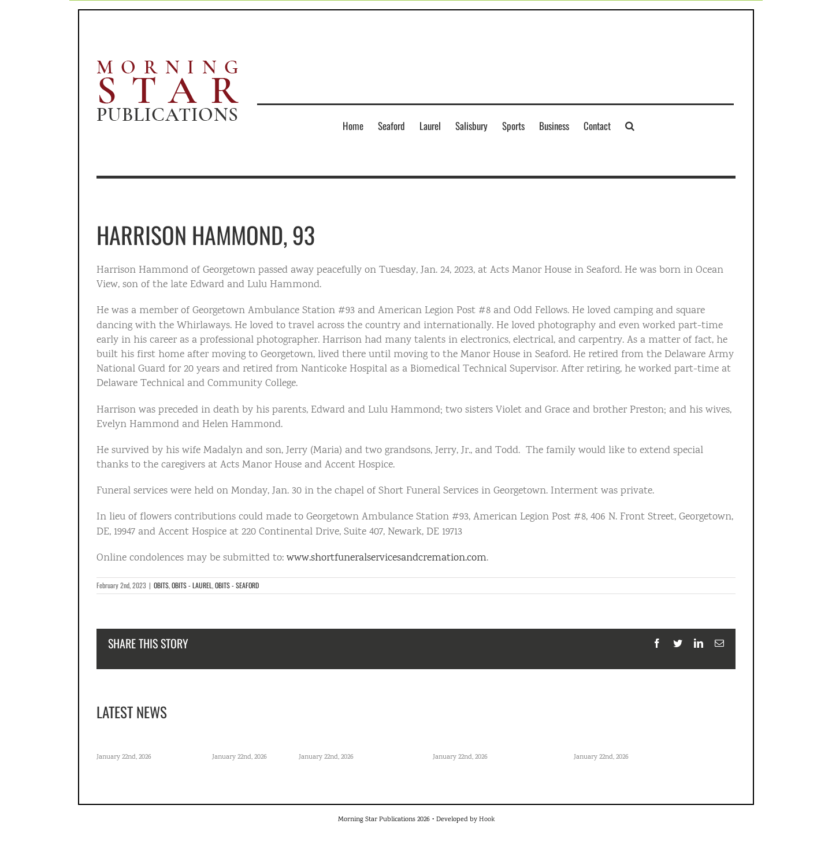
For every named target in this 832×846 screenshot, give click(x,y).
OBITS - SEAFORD (237, 585)
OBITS (161, 585)
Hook (487, 820)
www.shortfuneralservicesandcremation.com (386, 558)
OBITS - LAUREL (192, 585)
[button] (629, 125)
